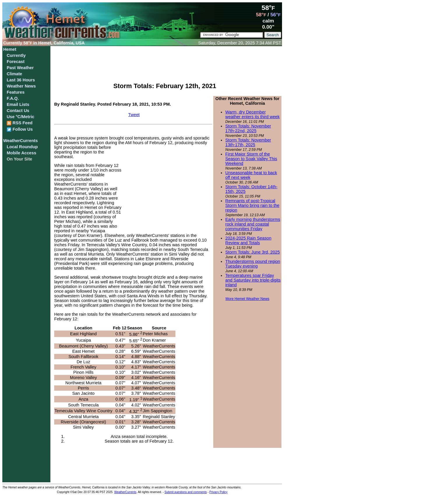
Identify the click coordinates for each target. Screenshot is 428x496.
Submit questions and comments (186, 492)
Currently (16, 55)
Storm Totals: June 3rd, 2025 (252, 252)
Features (15, 92)
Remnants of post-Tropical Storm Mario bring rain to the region (252, 205)
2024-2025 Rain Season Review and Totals (248, 240)
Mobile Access (21, 153)
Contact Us (18, 110)
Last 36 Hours (21, 80)
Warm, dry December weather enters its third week (252, 114)
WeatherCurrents (20, 140)
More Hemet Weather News (248, 299)
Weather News (21, 86)
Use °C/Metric (20, 116)
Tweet (134, 114)
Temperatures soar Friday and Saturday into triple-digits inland (253, 280)
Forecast (15, 61)
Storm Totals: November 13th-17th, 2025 (248, 142)
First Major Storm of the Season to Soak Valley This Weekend (251, 159)
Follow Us (20, 129)
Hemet (9, 49)
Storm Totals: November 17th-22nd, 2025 (248, 128)
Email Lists (18, 104)
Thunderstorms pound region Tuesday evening (252, 263)
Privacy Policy (218, 492)
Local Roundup (22, 146)
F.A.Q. (13, 98)
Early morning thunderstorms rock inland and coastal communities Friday (252, 224)
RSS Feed (20, 122)
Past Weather (20, 67)
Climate (14, 73)
